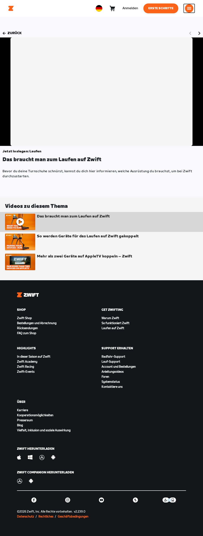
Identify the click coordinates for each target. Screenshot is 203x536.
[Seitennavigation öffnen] (189, 8)
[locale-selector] (99, 8)
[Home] (11, 8)
